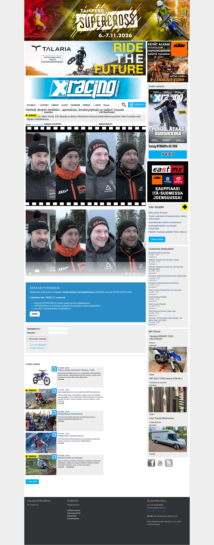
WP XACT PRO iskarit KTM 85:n (165, 378)
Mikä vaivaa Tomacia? (158, 213)
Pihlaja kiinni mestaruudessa (71, 436)
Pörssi (86, 105)
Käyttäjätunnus (33, 329)
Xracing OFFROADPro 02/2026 (163, 146)
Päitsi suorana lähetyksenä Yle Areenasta (165, 290)
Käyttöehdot (71, 516)
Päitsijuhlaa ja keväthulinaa (70, 414)
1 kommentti (70, 467)
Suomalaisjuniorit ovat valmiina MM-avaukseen (79, 392)
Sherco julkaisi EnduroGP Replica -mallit (76, 370)
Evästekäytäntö (73, 519)
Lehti (98, 105)
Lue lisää (62, 379)
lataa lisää (32, 481)
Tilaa (106, 105)
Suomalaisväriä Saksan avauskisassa (165, 222)
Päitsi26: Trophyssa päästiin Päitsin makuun (168, 232)
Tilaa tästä (168, 154)
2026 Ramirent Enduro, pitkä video (162, 311)
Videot (55, 105)
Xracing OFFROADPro (41, 125)
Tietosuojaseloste (74, 513)
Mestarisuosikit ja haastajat (70, 458)
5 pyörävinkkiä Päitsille (158, 297)
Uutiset (44, 105)
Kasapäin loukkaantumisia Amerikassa (164, 283)
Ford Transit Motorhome (161, 418)
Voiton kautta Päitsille (157, 304)
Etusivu (31, 105)
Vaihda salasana (37, 348)
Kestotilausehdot (73, 510)
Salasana (31, 333)
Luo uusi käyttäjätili (38, 345)
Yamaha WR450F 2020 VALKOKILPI (161, 337)
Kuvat (65, 105)
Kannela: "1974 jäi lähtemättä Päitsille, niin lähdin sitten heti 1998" (165, 319)
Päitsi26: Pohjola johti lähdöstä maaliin (164, 260)
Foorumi (75, 105)
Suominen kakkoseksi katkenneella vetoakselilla (167, 276)
